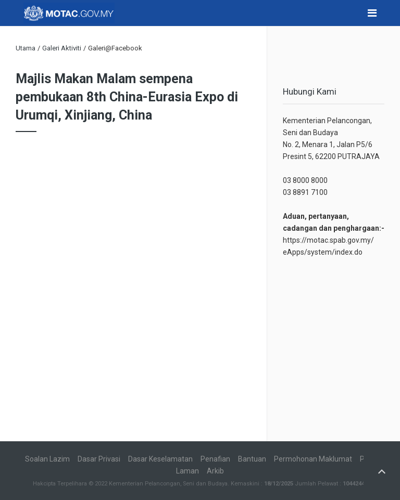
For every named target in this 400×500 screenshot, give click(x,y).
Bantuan (252, 459)
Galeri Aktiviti (61, 48)
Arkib (215, 471)
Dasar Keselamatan (160, 459)
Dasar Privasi (99, 459)
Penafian (215, 459)
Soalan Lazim (47, 459)
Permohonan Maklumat (313, 459)
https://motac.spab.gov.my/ (328, 240)
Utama (25, 48)
